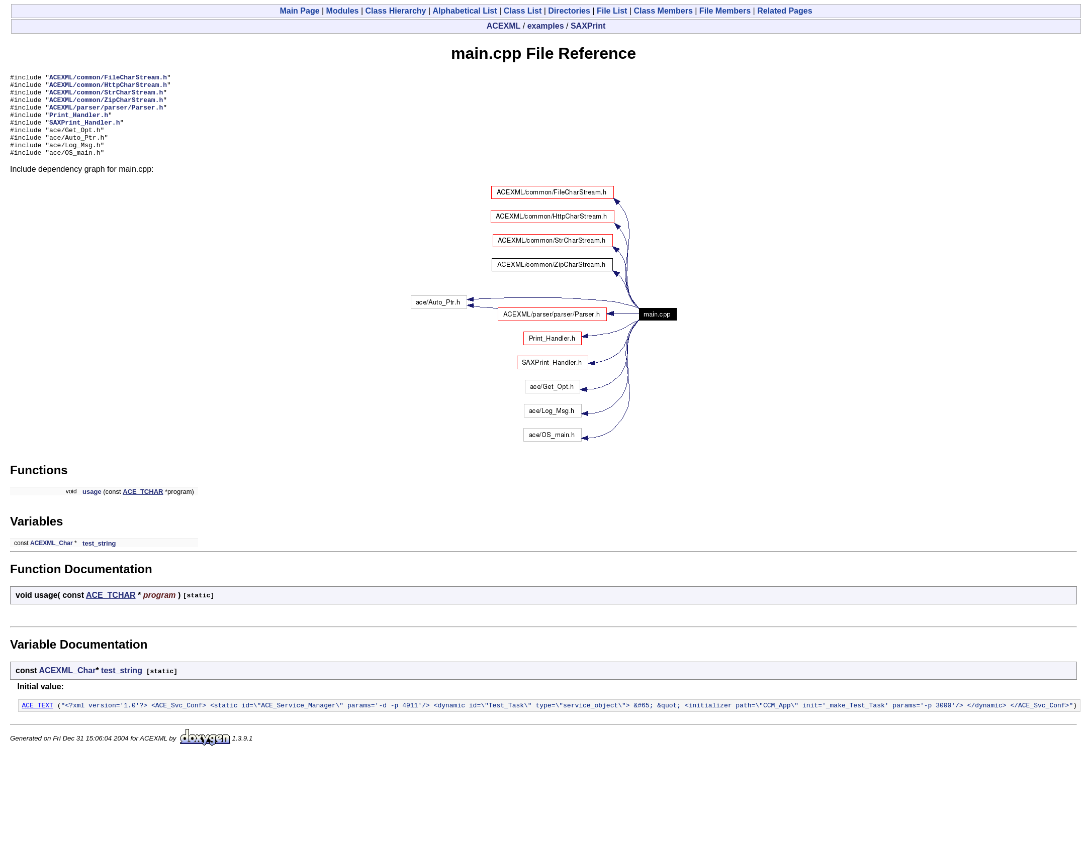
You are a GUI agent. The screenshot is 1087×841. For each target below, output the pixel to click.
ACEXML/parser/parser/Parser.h (106, 114)
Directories (569, 11)
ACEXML (504, 26)
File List (612, 11)
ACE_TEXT (37, 722)
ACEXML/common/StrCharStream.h (106, 96)
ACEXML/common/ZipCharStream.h (106, 105)
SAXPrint (588, 26)
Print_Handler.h (78, 123)
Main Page (299, 11)
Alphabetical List (465, 11)
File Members (725, 11)
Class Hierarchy (396, 11)
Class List (523, 11)
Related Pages (784, 11)
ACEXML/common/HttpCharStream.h (108, 87)
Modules (342, 11)
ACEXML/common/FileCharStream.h (108, 78)
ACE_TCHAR (143, 508)
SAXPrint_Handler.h (84, 132)
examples (545, 26)
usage (92, 508)
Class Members (662, 11)
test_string (99, 560)
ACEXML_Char (51, 559)
